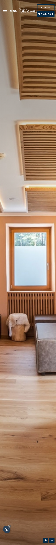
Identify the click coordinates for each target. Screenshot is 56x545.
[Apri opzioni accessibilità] (6, 529)
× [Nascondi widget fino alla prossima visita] (9, 526)
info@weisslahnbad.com (52, 540)
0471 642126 (45, 540)
